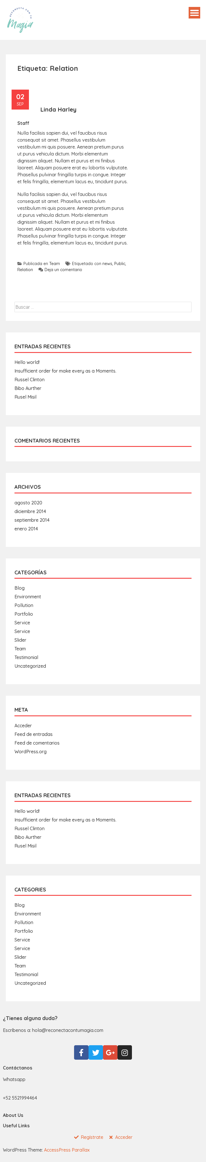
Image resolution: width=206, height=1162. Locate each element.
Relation (25, 269)
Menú (194, 12)
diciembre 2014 (30, 511)
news (107, 263)
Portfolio (23, 614)
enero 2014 (26, 529)
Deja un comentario (60, 269)
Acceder (23, 725)
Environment (27, 596)
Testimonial (26, 657)
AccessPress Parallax (67, 1150)
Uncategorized (30, 666)
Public (119, 263)
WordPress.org (30, 751)
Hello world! (27, 362)
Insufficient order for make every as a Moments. (65, 371)
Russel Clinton (29, 379)
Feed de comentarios (37, 743)
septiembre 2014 (31, 520)
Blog (19, 588)
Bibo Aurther (27, 388)
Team (54, 263)
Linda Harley (58, 109)
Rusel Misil (25, 397)
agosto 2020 (28, 503)
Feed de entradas (33, 734)
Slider (20, 640)
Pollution (23, 605)
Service (22, 623)
